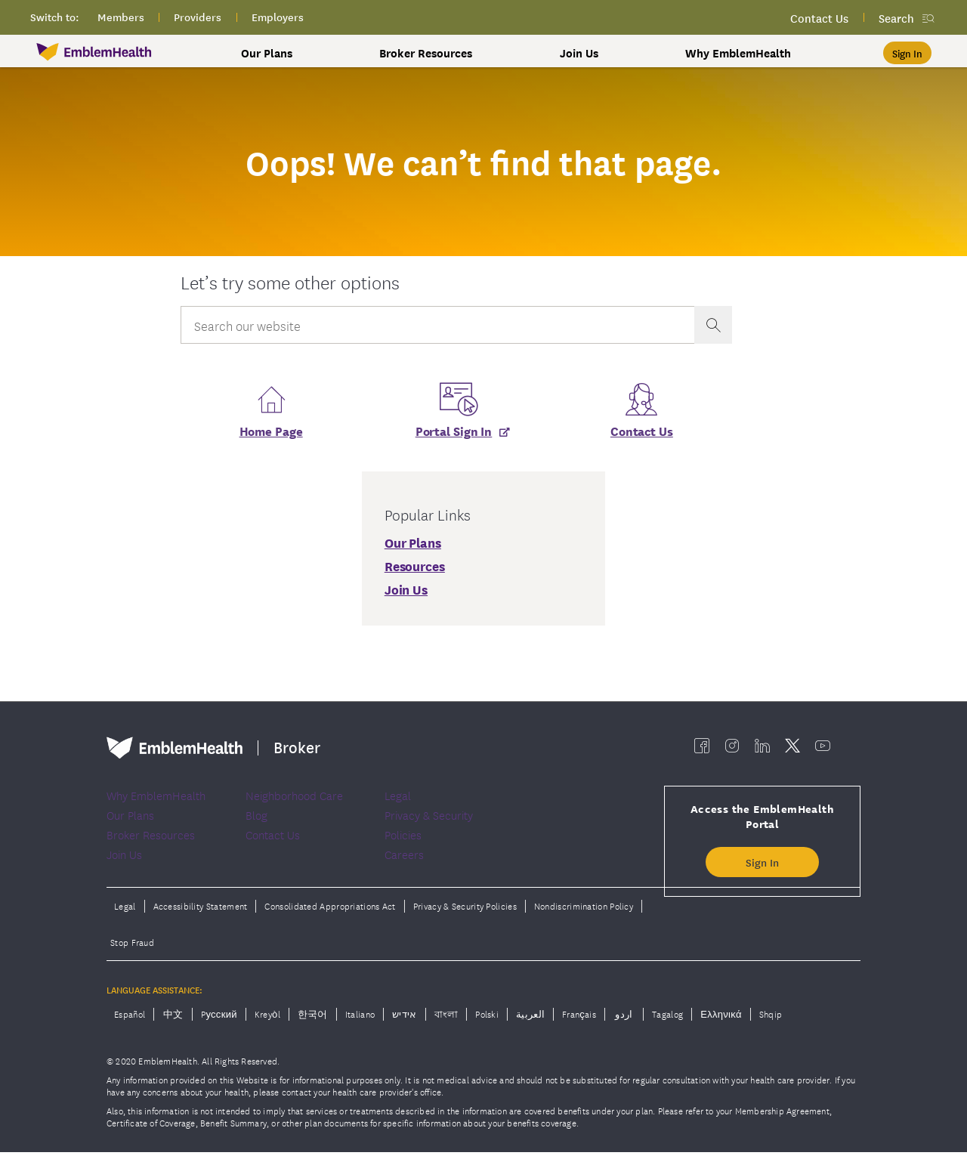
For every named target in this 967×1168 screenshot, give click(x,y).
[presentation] (713, 325)
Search (896, 18)
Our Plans (266, 53)
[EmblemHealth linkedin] (762, 751)
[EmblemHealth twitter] (792, 751)
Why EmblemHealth (738, 53)
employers (278, 16)
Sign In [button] (762, 866)
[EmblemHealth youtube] (822, 751)
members (120, 16)
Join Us (579, 53)
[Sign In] (907, 53)
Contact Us (642, 434)
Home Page (271, 434)
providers (197, 16)
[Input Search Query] (437, 325)
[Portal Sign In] (456, 434)
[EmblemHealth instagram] (732, 751)
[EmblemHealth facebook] (701, 751)
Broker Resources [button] (425, 53)
